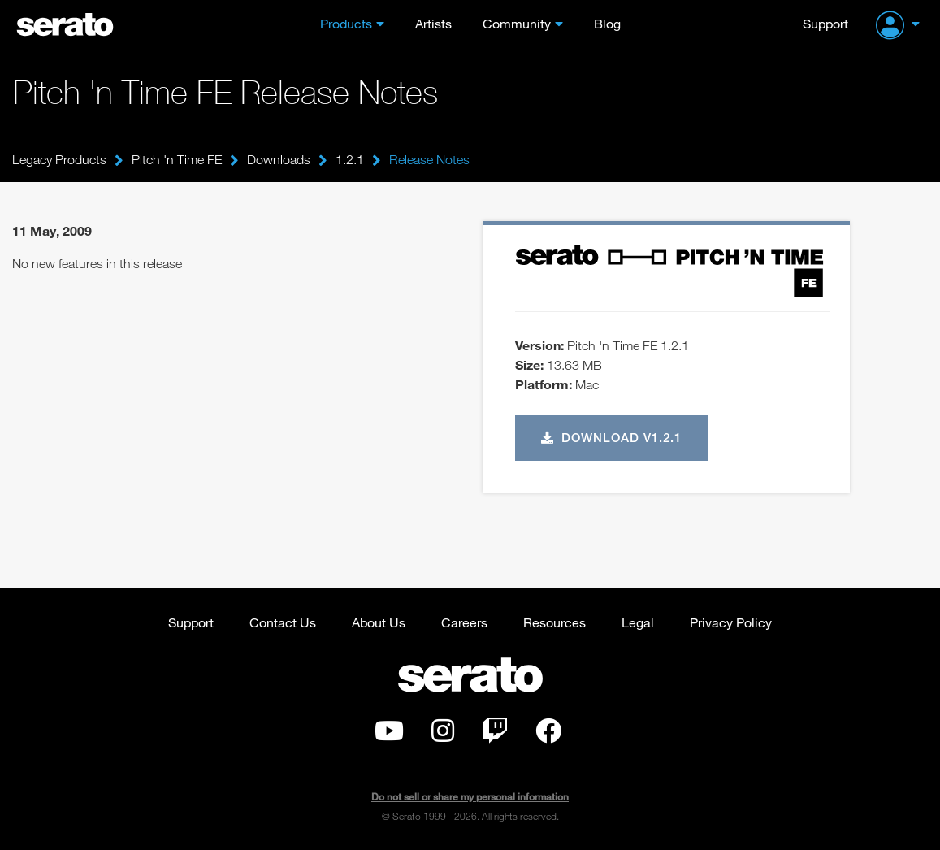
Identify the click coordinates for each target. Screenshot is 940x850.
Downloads (278, 159)
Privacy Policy (731, 622)
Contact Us (282, 622)
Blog (607, 23)
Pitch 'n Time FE (177, 159)
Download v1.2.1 (611, 437)
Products (346, 23)
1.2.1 (350, 159)
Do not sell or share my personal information (470, 797)
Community (517, 23)
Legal (638, 622)
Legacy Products (59, 159)
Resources (554, 622)
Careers (464, 622)
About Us (378, 622)
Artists (433, 23)
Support (825, 23)
